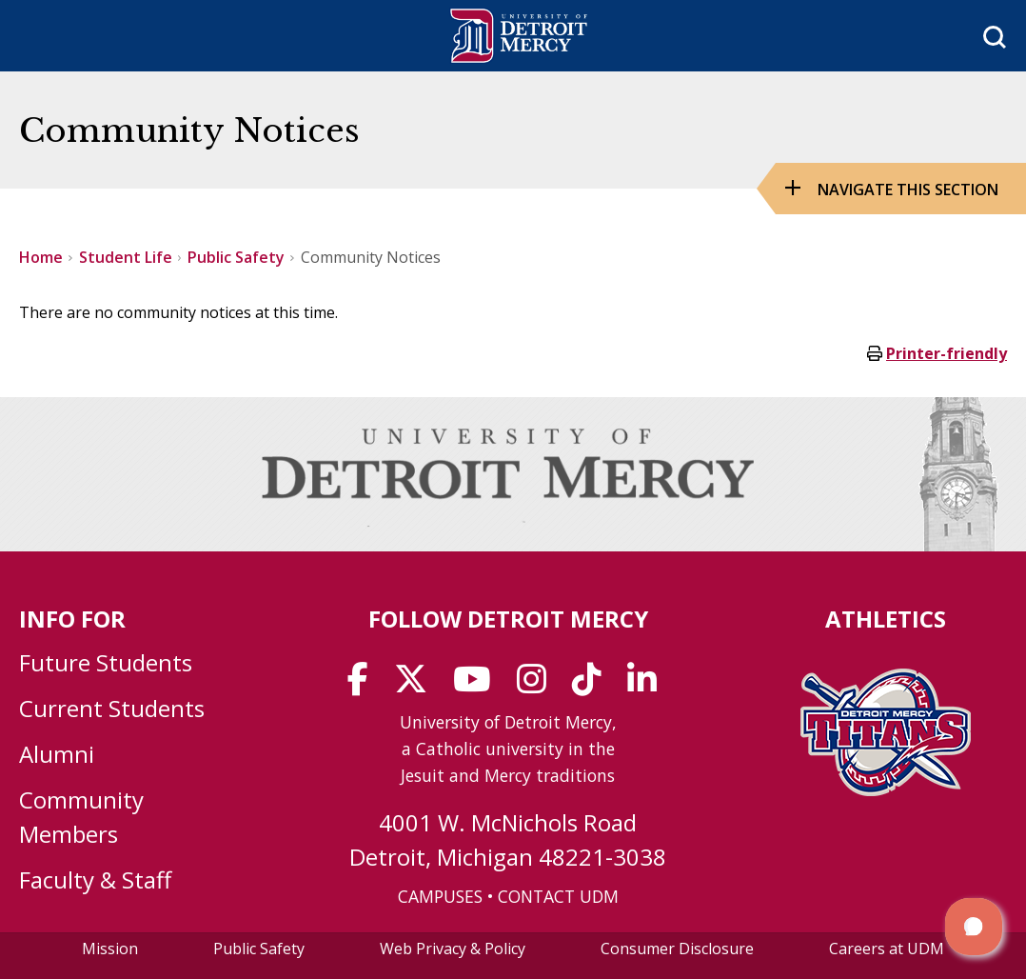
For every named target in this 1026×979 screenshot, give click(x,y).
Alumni (56, 753)
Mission (110, 948)
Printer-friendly (946, 353)
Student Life (125, 257)
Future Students (105, 662)
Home (41, 257)
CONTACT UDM (558, 896)
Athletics (885, 618)
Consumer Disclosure (677, 948)
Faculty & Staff (95, 879)
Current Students (112, 708)
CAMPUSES (440, 896)
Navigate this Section (908, 189)
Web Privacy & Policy (452, 948)
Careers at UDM (886, 948)
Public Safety (236, 257)
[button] (973, 926)
